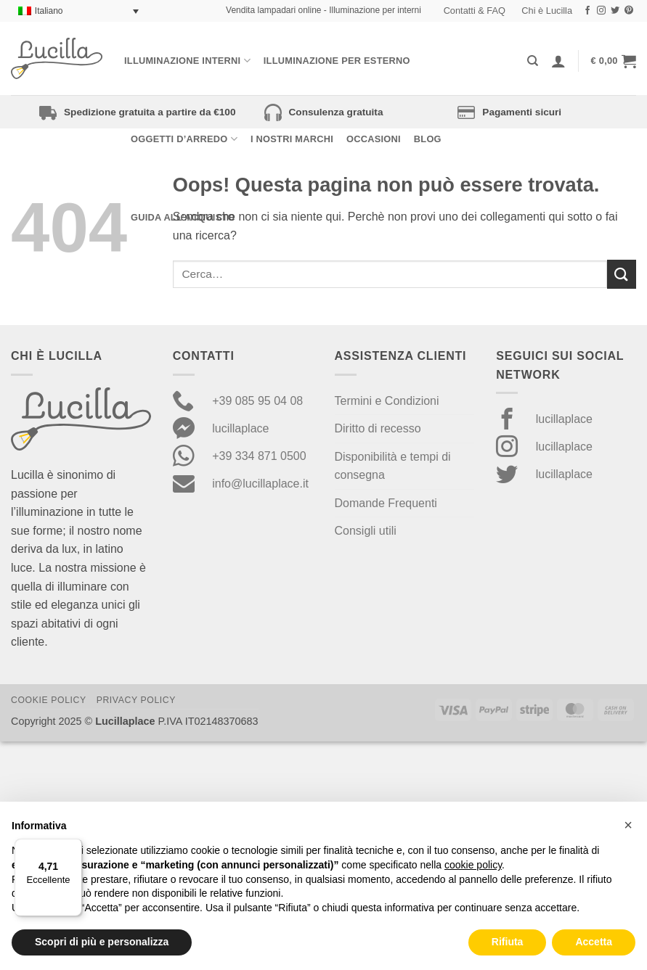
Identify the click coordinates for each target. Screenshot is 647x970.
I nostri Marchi (292, 138)
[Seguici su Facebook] (587, 11)
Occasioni (373, 138)
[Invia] (621, 274)
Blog (427, 138)
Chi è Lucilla (546, 10)
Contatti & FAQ (474, 10)
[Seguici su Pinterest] (628, 11)
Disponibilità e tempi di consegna (393, 466)
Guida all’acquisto (183, 217)
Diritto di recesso (378, 428)
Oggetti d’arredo (184, 139)
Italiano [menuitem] (49, 11)
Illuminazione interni (187, 60)
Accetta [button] (593, 942)
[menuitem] (78, 11)
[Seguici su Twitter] (615, 11)
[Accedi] (558, 61)
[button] (613, 61)
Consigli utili (365, 531)
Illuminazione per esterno (337, 60)
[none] (78, 11)
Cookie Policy (48, 700)
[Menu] (73, 847)
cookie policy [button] (473, 865)
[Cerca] (532, 61)
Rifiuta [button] (508, 942)
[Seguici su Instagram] (601, 11)
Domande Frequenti (386, 503)
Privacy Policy (136, 700)
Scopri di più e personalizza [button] (101, 942)
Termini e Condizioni (387, 401)
